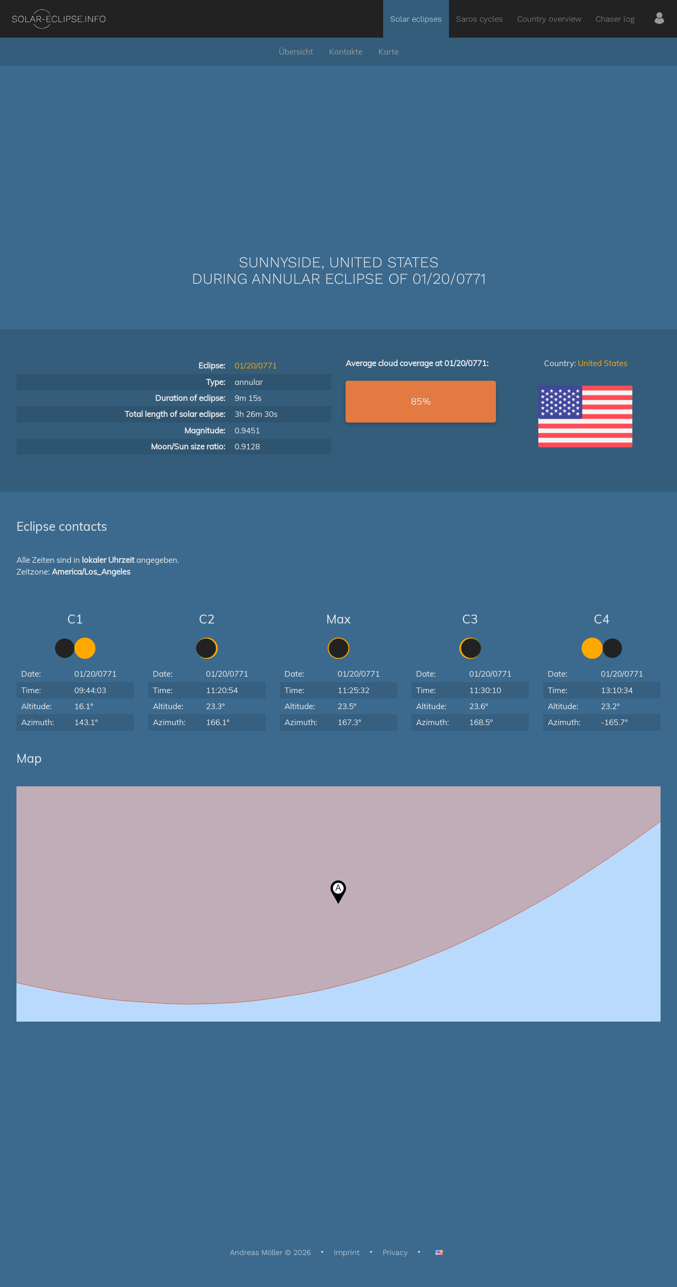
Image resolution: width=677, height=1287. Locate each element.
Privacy (395, 1252)
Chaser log (615, 19)
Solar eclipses (416, 19)
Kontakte (345, 51)
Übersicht (296, 51)
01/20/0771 (256, 365)
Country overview (549, 19)
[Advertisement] (338, 146)
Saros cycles (479, 19)
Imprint (347, 1252)
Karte (388, 51)
